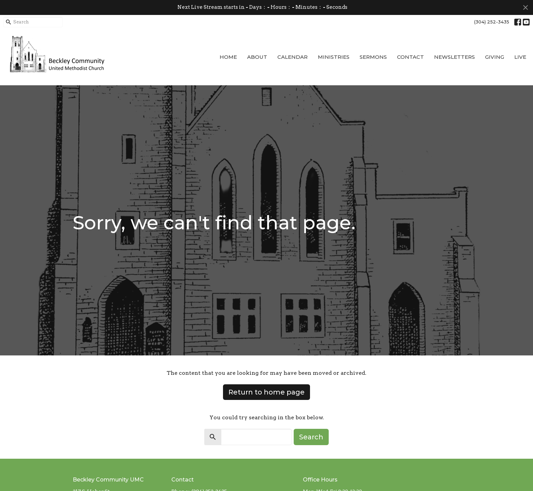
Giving (494, 57)
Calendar (292, 57)
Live (520, 57)
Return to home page (266, 392)
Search (311, 437)
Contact (410, 57)
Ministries (333, 57)
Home (228, 57)
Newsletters (454, 57)
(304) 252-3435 (491, 21)
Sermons (373, 57)
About (257, 57)
